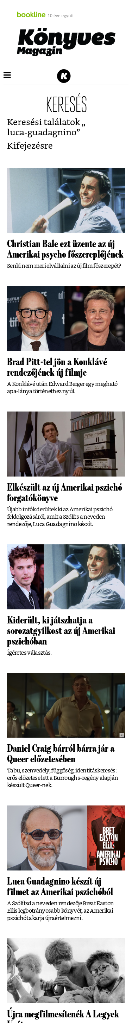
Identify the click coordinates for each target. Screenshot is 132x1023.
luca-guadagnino (41, 132)
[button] (7, 75)
